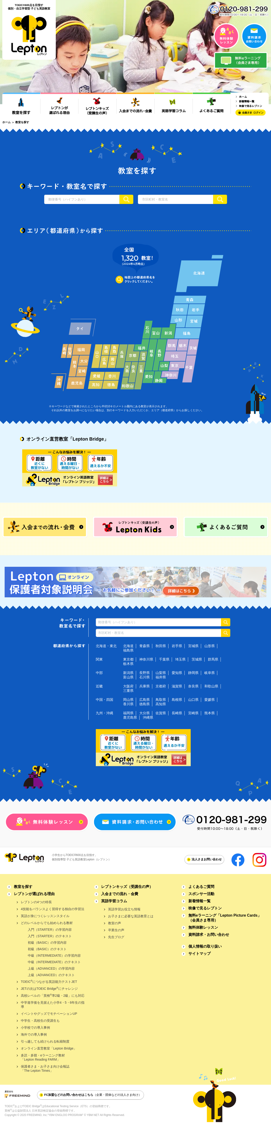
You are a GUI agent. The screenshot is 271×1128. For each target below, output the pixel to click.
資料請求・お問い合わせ (208, 935)
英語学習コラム (114, 901)
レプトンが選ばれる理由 (34, 894)
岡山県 (128, 700)
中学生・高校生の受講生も (40, 1020)
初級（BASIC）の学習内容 (47, 942)
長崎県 (177, 713)
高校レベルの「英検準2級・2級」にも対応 (52, 995)
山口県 (193, 700)
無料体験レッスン (203, 927)
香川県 (128, 704)
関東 (99, 659)
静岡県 (193, 673)
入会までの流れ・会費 (119, 894)
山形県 (209, 646)
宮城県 (193, 646)
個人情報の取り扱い (205, 946)
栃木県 (128, 664)
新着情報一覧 (199, 901)
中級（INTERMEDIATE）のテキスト (54, 962)
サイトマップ (199, 954)
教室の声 (114, 923)
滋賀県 (177, 686)
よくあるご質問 (201, 887)
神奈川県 (146, 659)
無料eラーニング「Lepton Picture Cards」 (224, 917)
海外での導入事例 (34, 1034)
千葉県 (164, 659)
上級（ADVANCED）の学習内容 (51, 968)
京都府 (161, 686)
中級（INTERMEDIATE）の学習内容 (54, 955)
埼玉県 (180, 659)
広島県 (144, 700)
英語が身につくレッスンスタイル (45, 916)
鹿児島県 (130, 717)
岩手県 (177, 646)
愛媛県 (209, 700)
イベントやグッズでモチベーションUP (49, 1013)
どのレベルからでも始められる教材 (47, 923)
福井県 (161, 677)
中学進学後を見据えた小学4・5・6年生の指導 (52, 1005)
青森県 (144, 646)
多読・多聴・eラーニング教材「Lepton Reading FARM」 (43, 1057)
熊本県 (209, 713)
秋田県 (161, 646)
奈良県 (193, 686)
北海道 (128, 646)
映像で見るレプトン (205, 908)
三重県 (128, 690)
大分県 (144, 713)
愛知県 (177, 673)
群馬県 (213, 659)
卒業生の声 (116, 930)
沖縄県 (148, 717)
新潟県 (128, 673)
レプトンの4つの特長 (36, 902)
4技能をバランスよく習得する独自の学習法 (52, 909)
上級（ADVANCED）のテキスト (51, 975)
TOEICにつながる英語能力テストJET (49, 981)
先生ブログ (116, 937)
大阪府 (128, 686)
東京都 (128, 659)
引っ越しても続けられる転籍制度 (45, 1041)
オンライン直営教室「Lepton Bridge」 (49, 1048)
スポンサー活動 (201, 894)
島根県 (177, 700)
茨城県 (197, 659)
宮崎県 (193, 713)
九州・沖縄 (104, 713)
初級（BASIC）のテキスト (47, 949)
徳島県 (144, 704)
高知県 (161, 704)
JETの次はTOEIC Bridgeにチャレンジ (49, 988)
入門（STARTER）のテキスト (50, 936)
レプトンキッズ (127, 887)
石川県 (144, 677)
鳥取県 (161, 700)
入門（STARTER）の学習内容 (50, 929)
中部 (99, 673)
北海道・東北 (106, 646)
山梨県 (161, 673)
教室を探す (23, 887)
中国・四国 (104, 700)
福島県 (128, 650)
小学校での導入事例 (35, 1027)
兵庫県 (144, 686)
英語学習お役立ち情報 (124, 909)
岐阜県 (209, 673)
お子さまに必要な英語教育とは (130, 916)
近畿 (99, 686)
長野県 (144, 673)
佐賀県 (161, 713)
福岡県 (128, 713)
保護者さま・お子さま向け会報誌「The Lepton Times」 (45, 1068)
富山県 (128, 677)
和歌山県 (211, 686)
